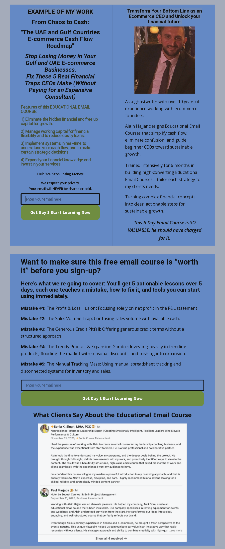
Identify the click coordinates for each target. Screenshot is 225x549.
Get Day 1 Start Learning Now (60, 213)
